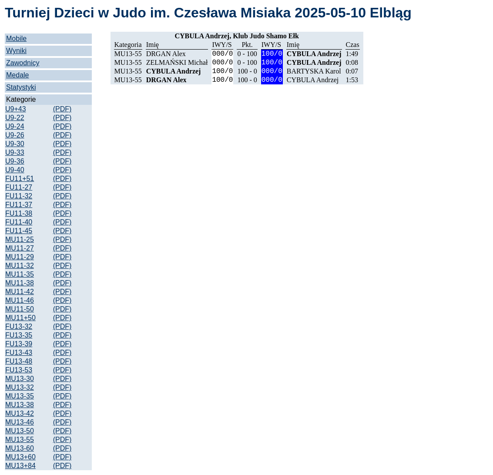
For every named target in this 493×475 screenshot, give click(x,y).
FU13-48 (18, 361)
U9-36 (14, 161)
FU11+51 (19, 178)
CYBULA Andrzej (314, 53)
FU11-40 (18, 222)
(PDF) (62, 109)
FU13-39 (18, 344)
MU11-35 (19, 274)
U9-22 (14, 117)
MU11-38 (19, 283)
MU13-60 (19, 448)
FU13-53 (18, 370)
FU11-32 (18, 196)
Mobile (16, 38)
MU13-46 (19, 422)
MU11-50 (19, 309)
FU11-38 (18, 213)
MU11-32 (19, 265)
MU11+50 (20, 317)
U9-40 (14, 170)
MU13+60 (20, 457)
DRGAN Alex (166, 53)
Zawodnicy (22, 63)
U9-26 (14, 135)
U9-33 (14, 152)
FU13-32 (18, 326)
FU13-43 (18, 352)
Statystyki (21, 87)
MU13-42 (19, 413)
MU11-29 (19, 257)
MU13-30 (19, 378)
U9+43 (15, 109)
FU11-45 (18, 230)
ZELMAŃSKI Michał (177, 62)
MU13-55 (19, 439)
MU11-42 (19, 291)
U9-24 (14, 126)
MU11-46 (19, 300)
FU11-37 (18, 204)
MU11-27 (19, 248)
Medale (17, 75)
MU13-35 (19, 396)
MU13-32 (19, 387)
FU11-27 (18, 187)
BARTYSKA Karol (314, 71)
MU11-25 (19, 239)
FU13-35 (18, 335)
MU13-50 (19, 431)
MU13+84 (20, 465)
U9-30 (14, 143)
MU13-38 (19, 404)
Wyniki (16, 50)
